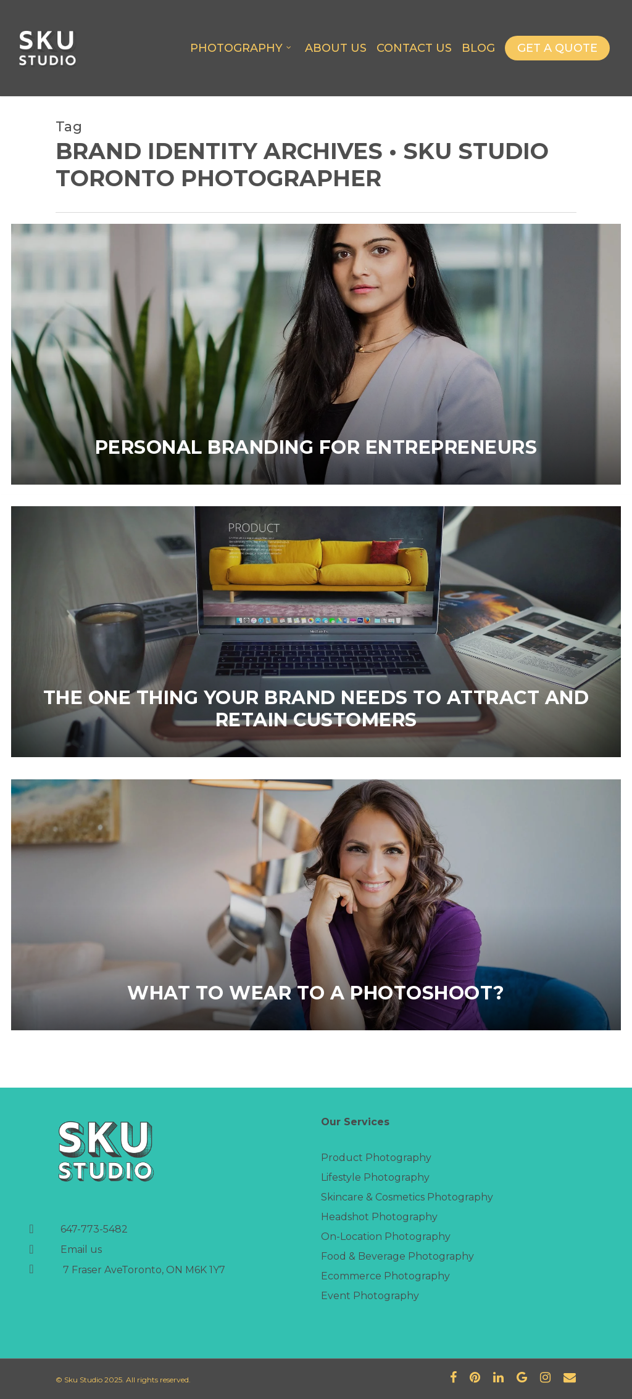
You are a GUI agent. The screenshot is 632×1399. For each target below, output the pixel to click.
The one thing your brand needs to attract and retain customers (316, 709)
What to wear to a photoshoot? (316, 993)
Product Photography (376, 1157)
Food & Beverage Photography (397, 1256)
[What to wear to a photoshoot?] (316, 904)
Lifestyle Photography (375, 1177)
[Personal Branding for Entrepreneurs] (316, 354)
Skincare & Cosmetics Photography (407, 1197)
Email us (81, 1249)
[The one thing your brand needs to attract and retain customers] (316, 631)
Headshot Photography (379, 1217)
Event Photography (370, 1296)
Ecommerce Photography (385, 1276)
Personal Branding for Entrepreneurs (316, 448)
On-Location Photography (386, 1236)
